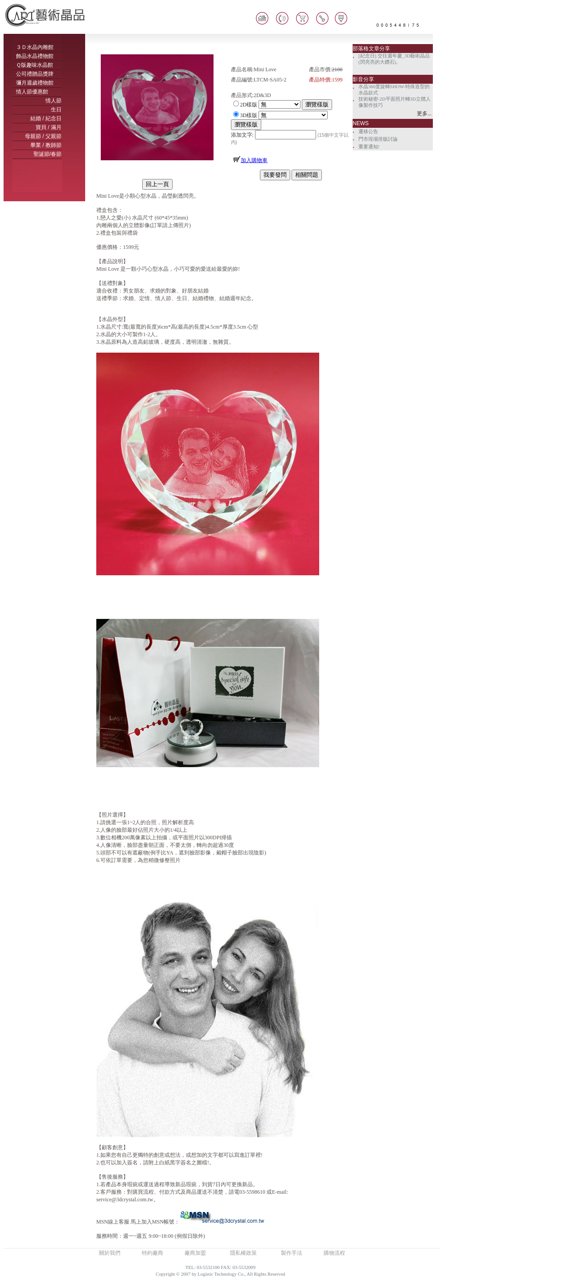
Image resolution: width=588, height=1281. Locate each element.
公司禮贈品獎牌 (34, 74)
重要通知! (369, 146)
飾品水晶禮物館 (34, 56)
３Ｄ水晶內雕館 (34, 47)
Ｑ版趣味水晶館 (34, 65)
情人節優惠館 (32, 92)
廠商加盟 (195, 1253)
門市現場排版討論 (378, 139)
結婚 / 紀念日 (46, 118)
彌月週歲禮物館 (34, 83)
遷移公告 (368, 131)
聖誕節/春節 (47, 154)
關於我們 (109, 1253)
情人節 (53, 101)
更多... (424, 113)
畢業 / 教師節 (46, 145)
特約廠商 (152, 1253)
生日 (56, 109)
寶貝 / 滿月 (49, 127)
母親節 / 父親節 (43, 136)
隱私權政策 (243, 1253)
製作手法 (291, 1253)
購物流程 (334, 1253)
